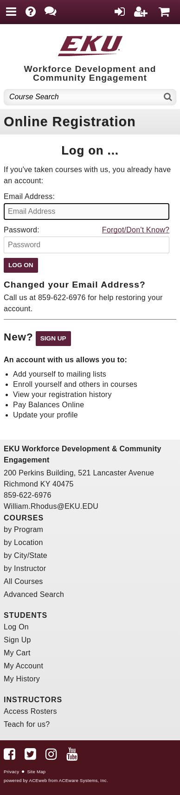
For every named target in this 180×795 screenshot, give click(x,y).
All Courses (23, 581)
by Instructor (25, 568)
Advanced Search (34, 594)
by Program (23, 529)
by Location (23, 542)
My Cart (17, 653)
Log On (16, 627)
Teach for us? (27, 724)
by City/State (25, 555)
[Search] (168, 97)
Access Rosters (30, 711)
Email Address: (29, 196)
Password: (21, 230)
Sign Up (17, 640)
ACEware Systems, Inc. (83, 780)
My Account (23, 666)
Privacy (11, 771)
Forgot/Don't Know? (135, 230)
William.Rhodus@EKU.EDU (51, 506)
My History (22, 679)
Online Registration (70, 121)
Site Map (36, 771)
